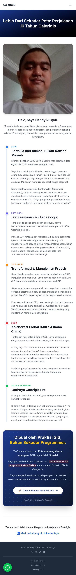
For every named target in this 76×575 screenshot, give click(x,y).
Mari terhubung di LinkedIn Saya (38, 533)
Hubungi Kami (38, 570)
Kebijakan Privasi (38, 565)
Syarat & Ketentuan (38, 561)
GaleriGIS (9, 4)
